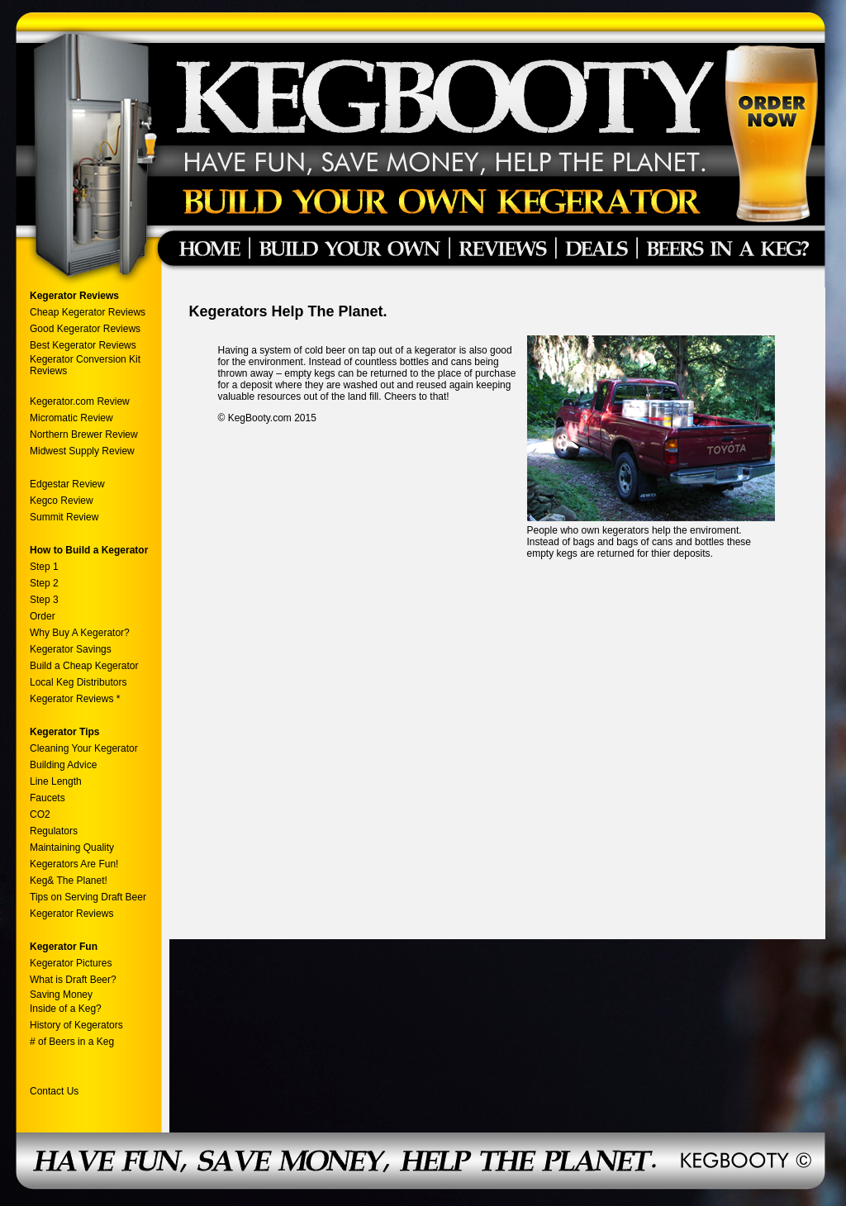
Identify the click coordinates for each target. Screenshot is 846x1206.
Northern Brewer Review (84, 434)
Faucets (47, 798)
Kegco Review (61, 500)
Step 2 (44, 583)
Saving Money (61, 994)
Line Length (56, 781)
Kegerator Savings (71, 649)
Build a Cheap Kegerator (84, 666)
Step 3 (44, 599)
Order (42, 616)
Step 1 (44, 566)
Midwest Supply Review (82, 451)
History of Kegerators (76, 1025)
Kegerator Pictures (71, 963)
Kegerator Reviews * (75, 699)
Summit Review (64, 517)
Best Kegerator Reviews (84, 345)
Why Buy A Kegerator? (80, 633)
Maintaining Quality (72, 847)
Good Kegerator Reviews (85, 329)
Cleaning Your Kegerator (84, 748)
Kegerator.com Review (80, 401)
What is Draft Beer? (73, 979)
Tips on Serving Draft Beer (88, 897)
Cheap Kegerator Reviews (87, 312)
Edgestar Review (67, 484)
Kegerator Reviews (71, 913)
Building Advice (63, 765)
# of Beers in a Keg (72, 1041)
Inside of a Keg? (66, 1008)
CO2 (40, 814)
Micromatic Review (71, 418)
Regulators (54, 831)
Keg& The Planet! (68, 880)
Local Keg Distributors (78, 682)
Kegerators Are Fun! (74, 864)
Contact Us (54, 1091)
